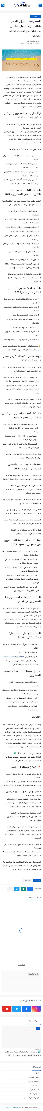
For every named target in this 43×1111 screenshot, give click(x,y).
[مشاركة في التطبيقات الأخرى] (10, 889)
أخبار (37, 1073)
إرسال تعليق (33, 974)
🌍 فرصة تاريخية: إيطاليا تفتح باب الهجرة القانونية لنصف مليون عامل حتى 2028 (22, 1054)
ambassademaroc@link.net (13, 657)
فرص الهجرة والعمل (13, 1107)
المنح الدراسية (33, 1081)
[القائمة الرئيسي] (40, 5)
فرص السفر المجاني (31, 1098)
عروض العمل (34, 1093)
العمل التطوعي (33, 1077)
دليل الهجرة (27, 880)
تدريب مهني (34, 1085)
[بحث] (2, 5)
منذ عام (37, 1049)
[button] (30, 889)
